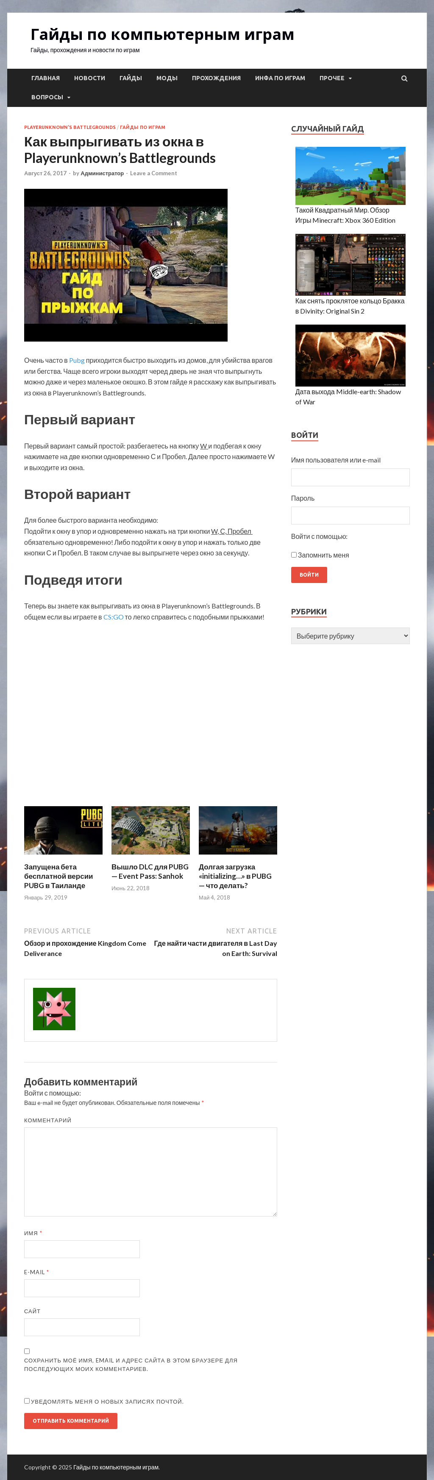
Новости (89, 78)
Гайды (131, 78)
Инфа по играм (280, 78)
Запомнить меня (323, 555)
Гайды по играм (142, 127)
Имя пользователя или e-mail (336, 460)
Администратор (102, 173)
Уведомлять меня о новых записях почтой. (107, 1401)
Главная (45, 78)
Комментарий (48, 1120)
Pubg (77, 360)
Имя (33, 1233)
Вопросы (47, 97)
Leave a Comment (153, 173)
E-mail (36, 1272)
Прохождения (216, 78)
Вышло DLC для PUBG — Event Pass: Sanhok (150, 871)
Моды (167, 78)
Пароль (303, 498)
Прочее (332, 78)
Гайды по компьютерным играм (163, 34)
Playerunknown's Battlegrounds (70, 127)
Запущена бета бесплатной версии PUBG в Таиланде (58, 876)
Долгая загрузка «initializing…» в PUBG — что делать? (235, 876)
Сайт (32, 1311)
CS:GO (113, 617)
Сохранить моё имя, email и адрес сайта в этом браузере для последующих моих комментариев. (131, 1364)
